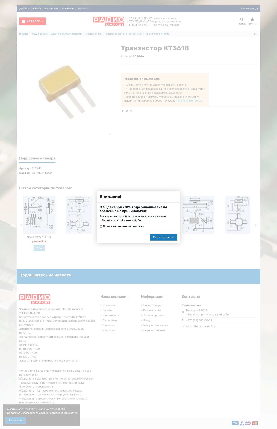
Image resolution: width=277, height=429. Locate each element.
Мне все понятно (163, 237)
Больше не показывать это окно (123, 226)
